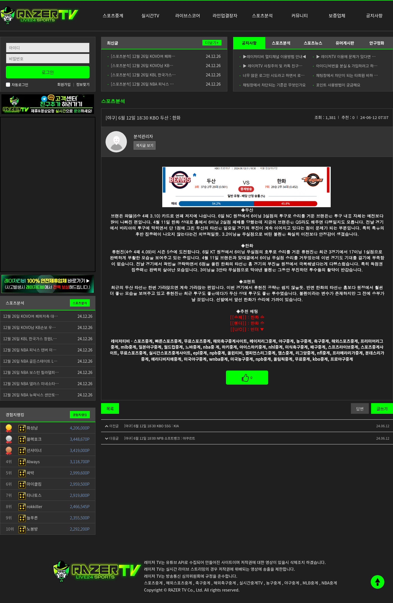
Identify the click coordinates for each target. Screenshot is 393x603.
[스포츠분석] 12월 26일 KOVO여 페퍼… (141, 56)
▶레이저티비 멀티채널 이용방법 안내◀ (273, 56)
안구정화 (376, 43)
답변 (360, 409)
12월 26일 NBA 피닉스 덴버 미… (29, 350)
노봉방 (28, 529)
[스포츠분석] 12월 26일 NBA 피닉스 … (141, 84)
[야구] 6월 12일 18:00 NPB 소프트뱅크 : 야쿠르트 (159, 438)
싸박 (26, 473)
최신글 (112, 43)
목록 (110, 409)
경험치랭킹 (80, 414)
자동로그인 (17, 84)
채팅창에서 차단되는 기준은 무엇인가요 (273, 85)
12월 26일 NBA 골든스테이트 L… (30, 361)
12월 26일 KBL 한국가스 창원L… (30, 338)
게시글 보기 (144, 145)
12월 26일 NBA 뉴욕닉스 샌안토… (31, 395)
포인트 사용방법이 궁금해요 (336, 85)
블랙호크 (30, 439)
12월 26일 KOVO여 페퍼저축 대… (30, 316)
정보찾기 (83, 84)
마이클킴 (30, 484)
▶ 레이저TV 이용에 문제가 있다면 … (344, 56)
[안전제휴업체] (47, 283)
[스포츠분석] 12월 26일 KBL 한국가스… (142, 74)
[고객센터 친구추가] (47, 103)
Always (29, 461)
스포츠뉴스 (313, 43)
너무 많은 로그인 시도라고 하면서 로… (272, 75)
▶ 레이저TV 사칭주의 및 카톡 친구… (271, 65)
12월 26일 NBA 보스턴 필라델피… (31, 372)
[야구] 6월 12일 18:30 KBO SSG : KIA (151, 425)
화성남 (28, 428)
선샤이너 (30, 450)
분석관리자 (143, 136)
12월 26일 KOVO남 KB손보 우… (29, 327)
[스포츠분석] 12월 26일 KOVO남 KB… (140, 65)
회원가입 (64, 84)
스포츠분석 (281, 43)
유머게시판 (344, 43)
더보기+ (212, 42)
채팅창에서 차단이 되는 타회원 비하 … (345, 75)
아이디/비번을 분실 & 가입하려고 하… (345, 65)
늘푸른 (28, 517)
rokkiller (30, 506)
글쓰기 (382, 409)
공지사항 (249, 43)
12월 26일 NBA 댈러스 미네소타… (31, 383)
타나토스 (30, 495)
